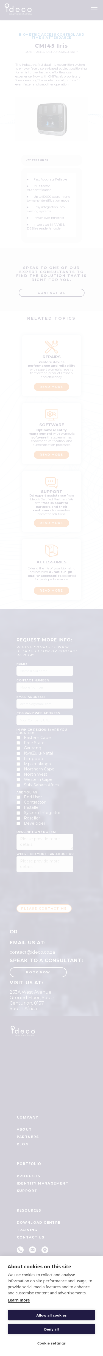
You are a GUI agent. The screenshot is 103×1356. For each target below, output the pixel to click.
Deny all (51, 1329)
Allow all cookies (51, 1315)
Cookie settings (51, 1343)
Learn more (19, 1300)
